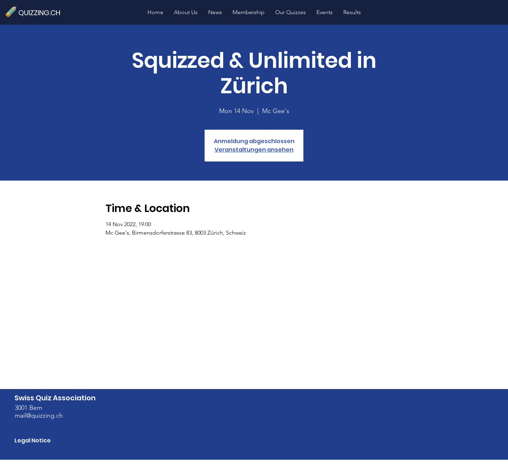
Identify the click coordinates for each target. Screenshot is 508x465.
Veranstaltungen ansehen (254, 150)
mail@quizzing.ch (39, 415)
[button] (290, 12)
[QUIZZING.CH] (42, 12)
